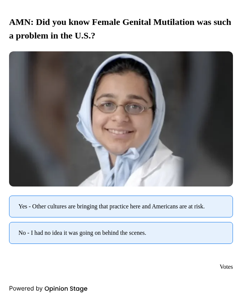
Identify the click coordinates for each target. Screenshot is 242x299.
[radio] (121, 206)
